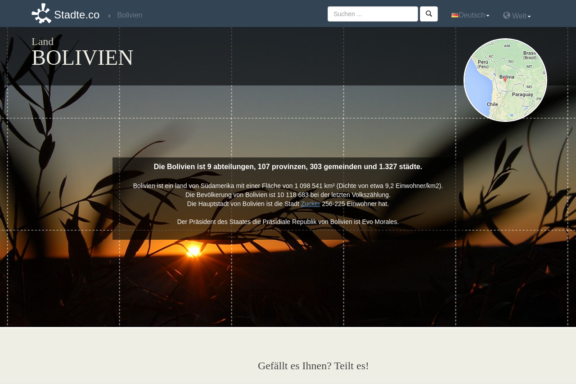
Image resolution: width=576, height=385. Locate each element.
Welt (517, 15)
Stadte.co (76, 15)
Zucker (310, 203)
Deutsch (470, 15)
